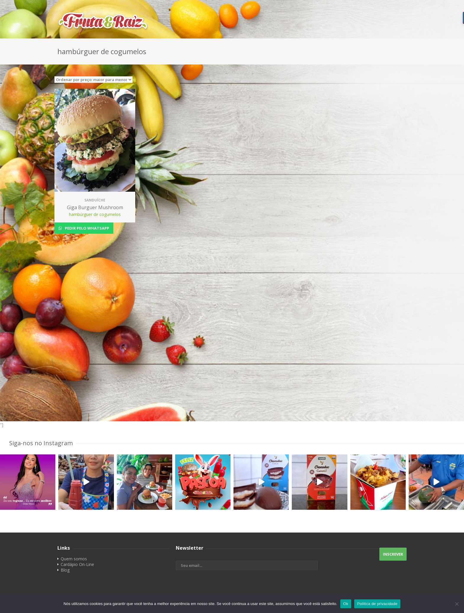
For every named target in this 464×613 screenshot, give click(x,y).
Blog (65, 570)
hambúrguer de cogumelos (95, 214)
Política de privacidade (377, 603)
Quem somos (74, 559)
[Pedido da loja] (93, 79)
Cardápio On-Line (77, 564)
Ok (345, 603)
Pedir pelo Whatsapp (86, 228)
